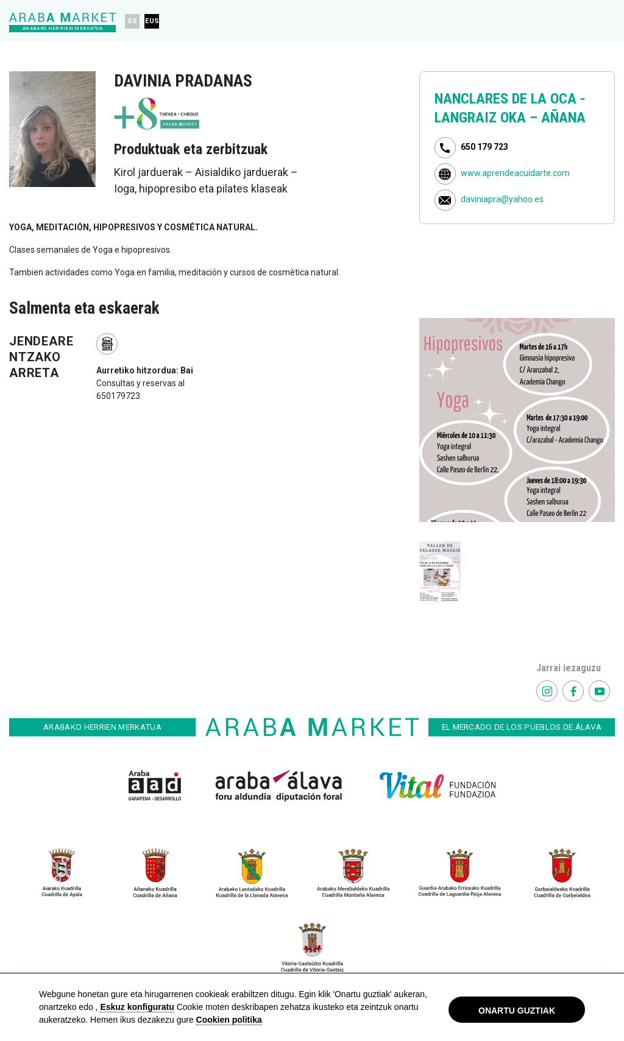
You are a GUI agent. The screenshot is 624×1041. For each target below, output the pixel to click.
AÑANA (563, 117)
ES (132, 21)
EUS (152, 21)
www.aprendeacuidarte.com (515, 173)
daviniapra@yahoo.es (502, 200)
